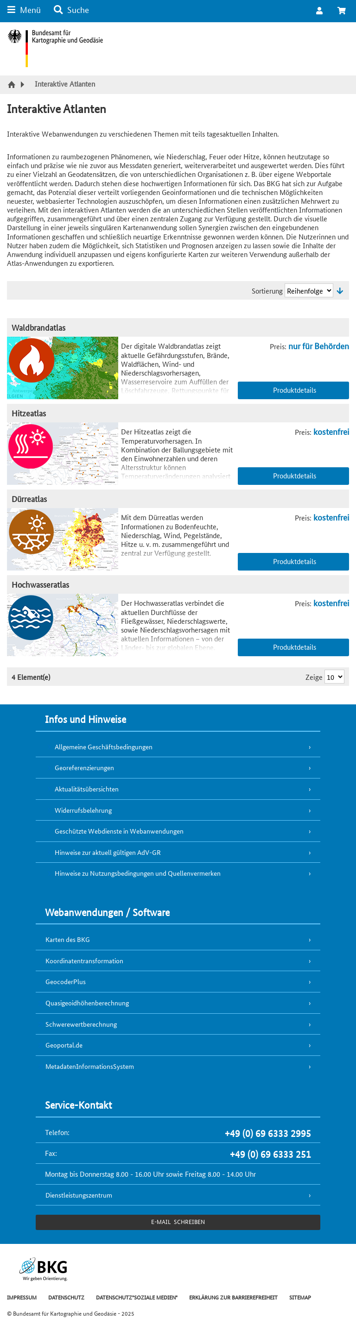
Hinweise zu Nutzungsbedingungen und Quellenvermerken (138, 873)
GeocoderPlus (65, 981)
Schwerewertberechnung (81, 1024)
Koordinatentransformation (84, 960)
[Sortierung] (309, 290)
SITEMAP (300, 1297)
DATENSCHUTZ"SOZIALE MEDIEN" (137, 1297)
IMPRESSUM (22, 1297)
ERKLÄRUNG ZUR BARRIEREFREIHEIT (233, 1297)
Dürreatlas (29, 498)
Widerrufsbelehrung (83, 810)
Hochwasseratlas (40, 584)
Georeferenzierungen (84, 767)
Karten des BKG (67, 939)
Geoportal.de (64, 1044)
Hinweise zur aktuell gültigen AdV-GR (108, 852)
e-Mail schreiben (177, 1221)
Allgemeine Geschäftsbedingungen (104, 746)
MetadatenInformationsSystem (89, 1066)
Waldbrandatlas (38, 327)
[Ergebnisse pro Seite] (334, 677)
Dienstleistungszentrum (78, 1194)
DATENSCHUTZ (66, 1297)
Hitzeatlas (29, 412)
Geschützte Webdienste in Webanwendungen (119, 830)
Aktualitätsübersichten (87, 788)
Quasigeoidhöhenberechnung (87, 1002)
